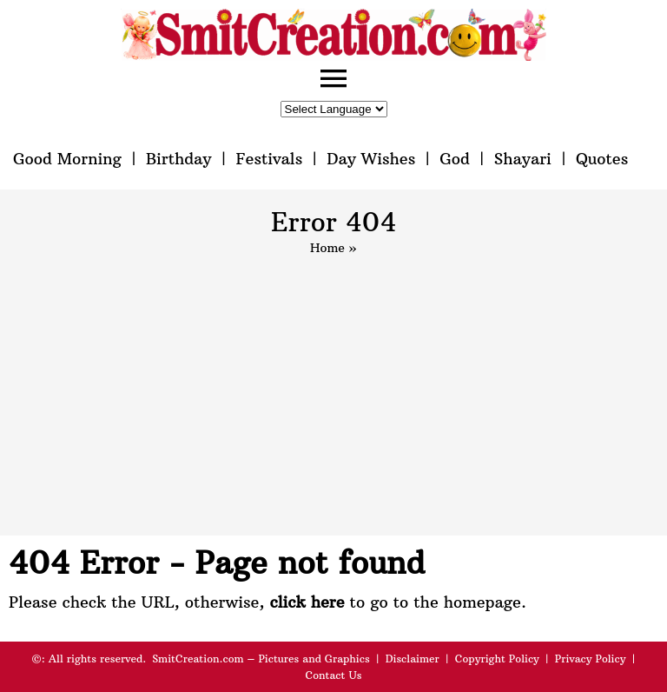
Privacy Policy (590, 658)
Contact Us (333, 675)
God (454, 159)
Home (327, 248)
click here (306, 602)
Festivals (268, 159)
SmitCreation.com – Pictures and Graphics (261, 658)
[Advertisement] (333, 387)
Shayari (522, 159)
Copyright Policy (497, 658)
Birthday (179, 159)
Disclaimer (412, 658)
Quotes (602, 159)
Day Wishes (371, 159)
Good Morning (67, 159)
